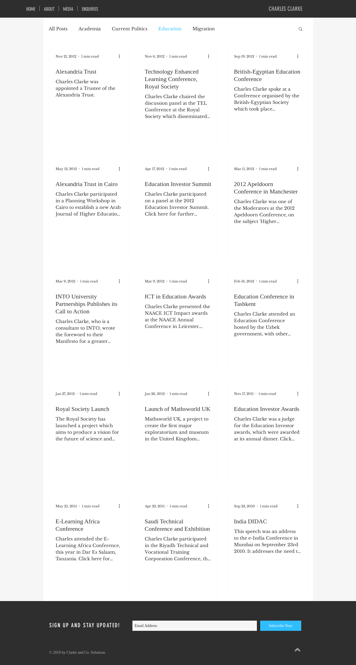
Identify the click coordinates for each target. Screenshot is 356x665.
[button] (300, 29)
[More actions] (121, 56)
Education (169, 28)
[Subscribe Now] (280, 626)
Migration (203, 28)
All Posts (58, 28)
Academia (89, 28)
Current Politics (129, 28)
